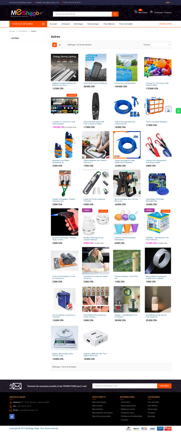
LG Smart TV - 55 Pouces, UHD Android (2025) (157, 84)
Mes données (97, 409)
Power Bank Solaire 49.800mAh (95, 83)
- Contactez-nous (127, 413)
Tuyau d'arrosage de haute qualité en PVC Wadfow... (125, 161)
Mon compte (97, 406)
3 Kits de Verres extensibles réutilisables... (125, 239)
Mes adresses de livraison (102, 413)
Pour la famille (153, 402)
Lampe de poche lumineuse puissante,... (94, 200)
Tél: (65, 2)
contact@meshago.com (50, 2)
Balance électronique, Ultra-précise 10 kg (62, 355)
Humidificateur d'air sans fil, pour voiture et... (156, 316)
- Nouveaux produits (128, 406)
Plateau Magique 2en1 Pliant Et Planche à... (95, 161)
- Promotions (125, 402)
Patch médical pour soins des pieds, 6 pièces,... (95, 316)
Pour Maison (85, 24)
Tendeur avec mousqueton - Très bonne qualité (156, 161)
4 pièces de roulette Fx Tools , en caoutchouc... (64, 277)
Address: (17, 402)
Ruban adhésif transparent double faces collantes (156, 277)
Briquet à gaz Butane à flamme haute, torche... (64, 239)
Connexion (158, 13)
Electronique (101, 24)
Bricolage (116, 24)
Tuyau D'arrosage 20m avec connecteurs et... (125, 123)
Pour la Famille (68, 24)
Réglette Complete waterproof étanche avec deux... (64, 84)
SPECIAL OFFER (165, 24)
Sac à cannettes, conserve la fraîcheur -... (63, 316)
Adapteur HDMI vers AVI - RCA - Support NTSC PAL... (96, 355)
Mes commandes (99, 402)
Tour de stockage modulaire (156, 122)
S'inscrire (168, 13)
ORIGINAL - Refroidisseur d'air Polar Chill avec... (157, 239)
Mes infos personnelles (101, 416)
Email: (39, 2)
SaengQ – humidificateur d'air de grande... (126, 316)
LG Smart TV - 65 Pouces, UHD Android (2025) (63, 123)
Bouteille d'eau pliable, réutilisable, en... (61, 161)
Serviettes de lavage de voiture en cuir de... (96, 277)
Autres (15, 38)
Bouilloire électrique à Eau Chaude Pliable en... (93, 239)
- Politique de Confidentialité (131, 416)
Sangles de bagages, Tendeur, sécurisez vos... (63, 200)
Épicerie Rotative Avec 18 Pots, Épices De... (126, 200)
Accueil (53, 24)
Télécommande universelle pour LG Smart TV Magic (94, 123)
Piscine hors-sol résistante (125, 83)
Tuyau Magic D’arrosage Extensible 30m (155, 200)
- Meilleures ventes (127, 409)
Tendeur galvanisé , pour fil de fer (126, 277)
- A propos (124, 420)
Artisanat (130, 24)
